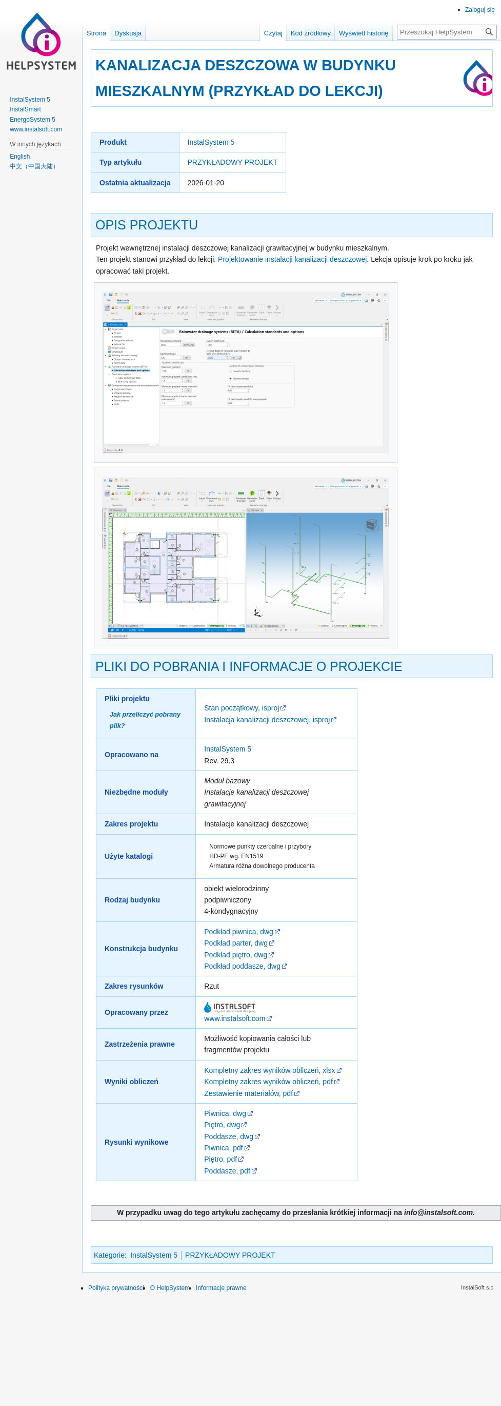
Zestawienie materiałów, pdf (248, 1093)
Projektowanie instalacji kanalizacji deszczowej (292, 259)
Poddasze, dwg (228, 1136)
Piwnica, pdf (223, 1148)
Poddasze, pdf (227, 1171)
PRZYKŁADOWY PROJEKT (233, 162)
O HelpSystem (170, 1288)
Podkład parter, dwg (236, 943)
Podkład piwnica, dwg (238, 932)
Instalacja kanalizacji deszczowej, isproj (267, 720)
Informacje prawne (221, 1288)
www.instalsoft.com (234, 1018)
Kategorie (109, 1255)
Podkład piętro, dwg (235, 955)
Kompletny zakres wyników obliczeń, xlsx (269, 1070)
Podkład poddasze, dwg (242, 966)
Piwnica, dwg (225, 1113)
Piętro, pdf (220, 1159)
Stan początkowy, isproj (241, 708)
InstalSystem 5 (211, 142)
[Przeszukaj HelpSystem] (447, 32)
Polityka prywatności (116, 1288)
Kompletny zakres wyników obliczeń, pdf (268, 1081)
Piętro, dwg (222, 1125)
